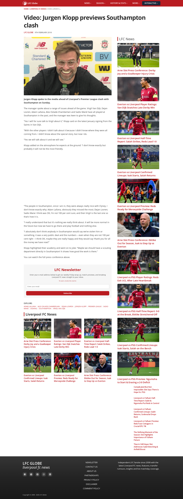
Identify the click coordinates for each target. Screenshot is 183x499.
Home (26, 9)
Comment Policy (91, 488)
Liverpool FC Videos (38, 9)
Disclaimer (91, 484)
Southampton (45, 308)
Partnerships (91, 475)
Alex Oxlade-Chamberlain (49, 306)
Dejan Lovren (67, 306)
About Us (91, 471)
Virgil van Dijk (59, 308)
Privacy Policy (91, 479)
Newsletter (92, 462)
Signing (33, 308)
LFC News (126, 39)
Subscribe (67, 293)
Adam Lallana (30, 306)
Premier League (95, 306)
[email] (67, 286)
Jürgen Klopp (80, 306)
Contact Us (91, 466)
